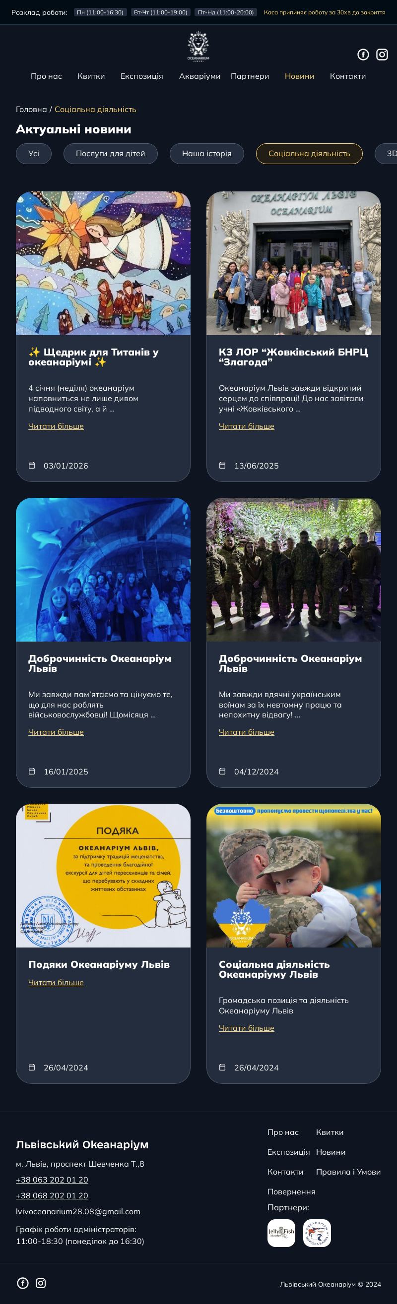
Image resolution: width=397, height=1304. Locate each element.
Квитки (91, 76)
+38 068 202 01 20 (52, 1195)
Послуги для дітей (110, 153)
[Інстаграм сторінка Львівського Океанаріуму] (382, 55)
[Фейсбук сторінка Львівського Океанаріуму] (363, 55)
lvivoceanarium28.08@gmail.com (78, 1211)
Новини (300, 76)
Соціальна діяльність (309, 153)
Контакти (348, 76)
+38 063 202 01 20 (52, 1180)
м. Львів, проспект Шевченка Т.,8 (80, 1164)
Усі (33, 153)
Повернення (291, 1191)
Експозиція (142, 76)
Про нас (46, 76)
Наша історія (207, 153)
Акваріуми (200, 76)
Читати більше (56, 426)
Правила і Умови (348, 1172)
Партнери (250, 76)
